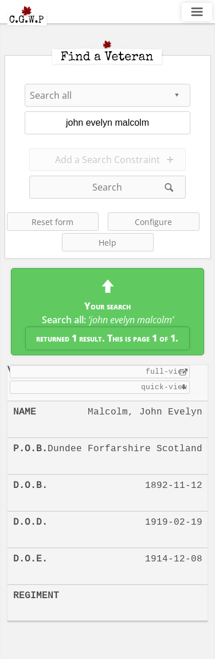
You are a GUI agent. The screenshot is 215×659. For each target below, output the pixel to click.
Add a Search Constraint (107, 159)
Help (107, 242)
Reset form (52, 221)
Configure (153, 221)
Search (107, 187)
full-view (166, 371)
